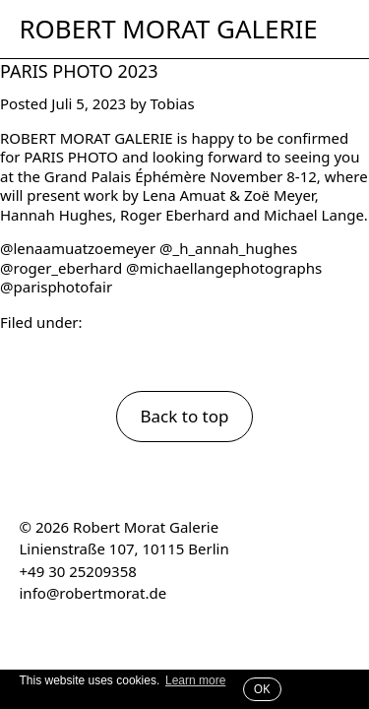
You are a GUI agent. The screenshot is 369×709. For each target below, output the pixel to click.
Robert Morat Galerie (169, 29)
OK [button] (262, 688)
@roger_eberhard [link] (61, 268)
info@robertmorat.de (93, 593)
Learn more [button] (195, 680)
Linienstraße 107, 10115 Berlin (124, 548)
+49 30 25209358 (78, 571)
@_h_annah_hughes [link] (228, 248)
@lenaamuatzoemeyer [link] (77, 248)
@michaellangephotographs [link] (224, 268)
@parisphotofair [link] (56, 286)
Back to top (184, 416)
